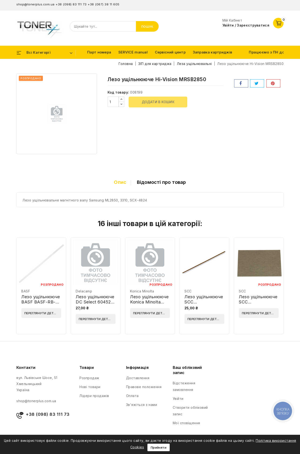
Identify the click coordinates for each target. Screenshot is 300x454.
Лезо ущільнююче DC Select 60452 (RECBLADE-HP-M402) (95, 304)
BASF (25, 291)
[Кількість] (113, 102)
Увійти (178, 399)
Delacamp (84, 291)
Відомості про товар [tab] (161, 182)
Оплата (132, 396)
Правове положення (144, 387)
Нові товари (90, 387)
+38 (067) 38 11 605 (104, 4)
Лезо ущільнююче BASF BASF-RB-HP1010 (40, 302)
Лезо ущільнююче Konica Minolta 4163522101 (149, 302)
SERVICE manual (133, 52)
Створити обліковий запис (190, 410)
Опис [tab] (120, 182)
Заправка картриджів (212, 52)
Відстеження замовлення (184, 386)
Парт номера (99, 52)
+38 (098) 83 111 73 (71, 4)
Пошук (147, 26)
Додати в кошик (158, 102)
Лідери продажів (94, 396)
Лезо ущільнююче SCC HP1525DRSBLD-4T (203, 304)
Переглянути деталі (41, 313)
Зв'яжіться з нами (141, 405)
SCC (188, 291)
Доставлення (138, 378)
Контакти (25, 367)
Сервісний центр (170, 52)
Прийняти (158, 447)
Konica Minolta (142, 291)
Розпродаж (89, 378)
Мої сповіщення (186, 423)
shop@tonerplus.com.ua (35, 4)
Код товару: (118, 92)
